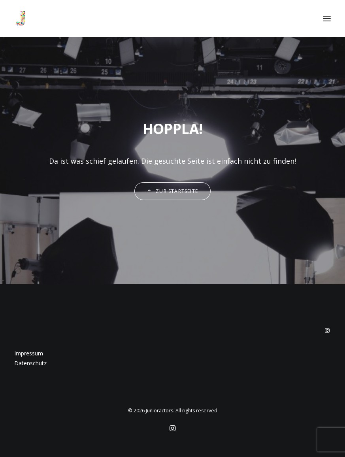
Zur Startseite (172, 191)
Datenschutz (30, 363)
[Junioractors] (20, 18)
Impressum (28, 353)
